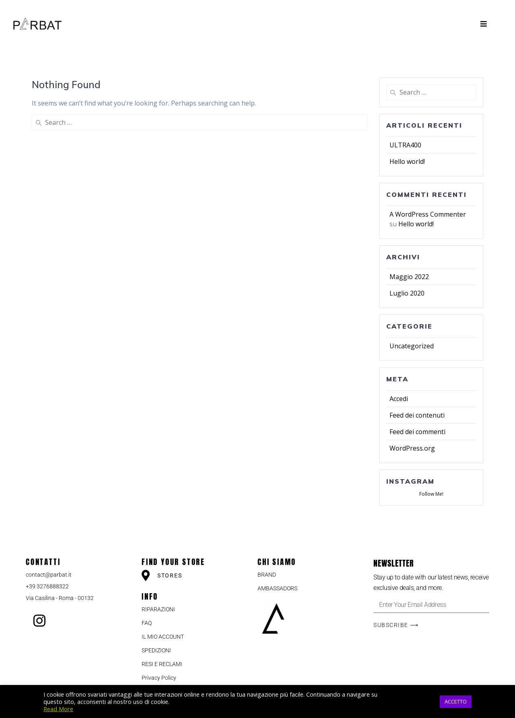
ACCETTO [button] (456, 701)
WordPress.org (412, 448)
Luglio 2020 (406, 293)
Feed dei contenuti (417, 415)
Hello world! (407, 161)
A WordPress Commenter (427, 214)
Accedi (398, 398)
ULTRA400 (405, 145)
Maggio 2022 (409, 276)
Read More (58, 708)
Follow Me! (431, 493)
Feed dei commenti (417, 431)
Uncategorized (411, 345)
